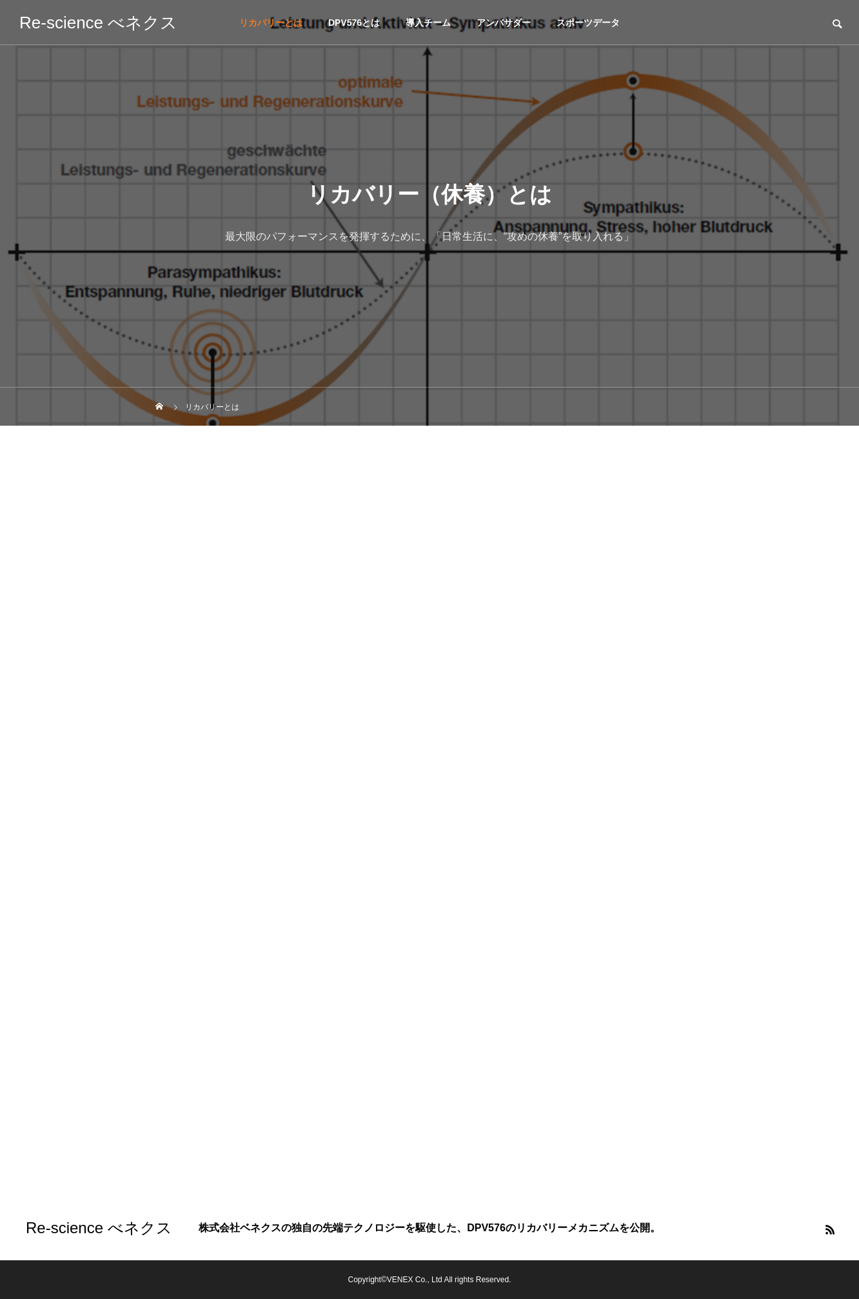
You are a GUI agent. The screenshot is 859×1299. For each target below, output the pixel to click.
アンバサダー (504, 22)
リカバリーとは (270, 22)
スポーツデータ (588, 22)
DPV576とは (354, 22)
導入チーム (428, 22)
